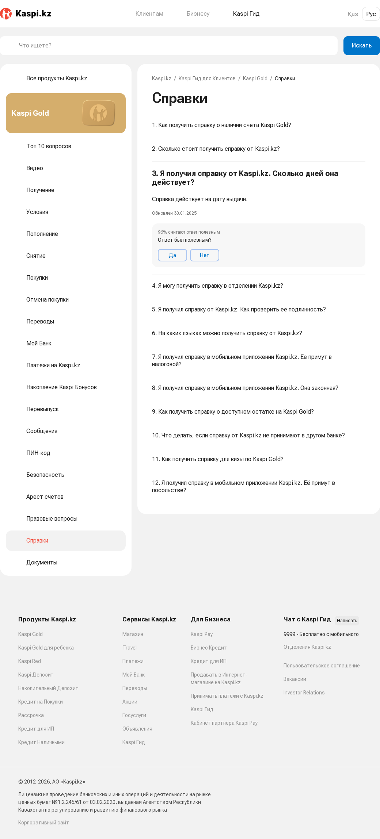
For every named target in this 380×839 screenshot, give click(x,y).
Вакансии (295, 679)
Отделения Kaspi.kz (307, 647)
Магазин (132, 634)
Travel (129, 648)
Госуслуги (134, 715)
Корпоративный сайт (43, 822)
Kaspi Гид (133, 742)
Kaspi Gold (255, 78)
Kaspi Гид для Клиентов (207, 78)
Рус (371, 14)
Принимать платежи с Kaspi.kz (227, 696)
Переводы (134, 688)
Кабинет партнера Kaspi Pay (224, 723)
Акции (129, 702)
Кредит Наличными (41, 742)
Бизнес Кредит (209, 648)
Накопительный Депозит (48, 688)
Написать (347, 620)
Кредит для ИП (36, 729)
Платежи (133, 661)
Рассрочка (31, 715)
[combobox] (175, 45)
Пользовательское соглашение (322, 665)
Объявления (137, 729)
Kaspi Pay (202, 634)
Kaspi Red (29, 661)
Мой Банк (133, 675)
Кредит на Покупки (40, 702)
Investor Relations (304, 693)
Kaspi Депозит (36, 675)
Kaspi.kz (161, 78)
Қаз (352, 14)
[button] (258, 218)
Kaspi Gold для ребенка (46, 648)
